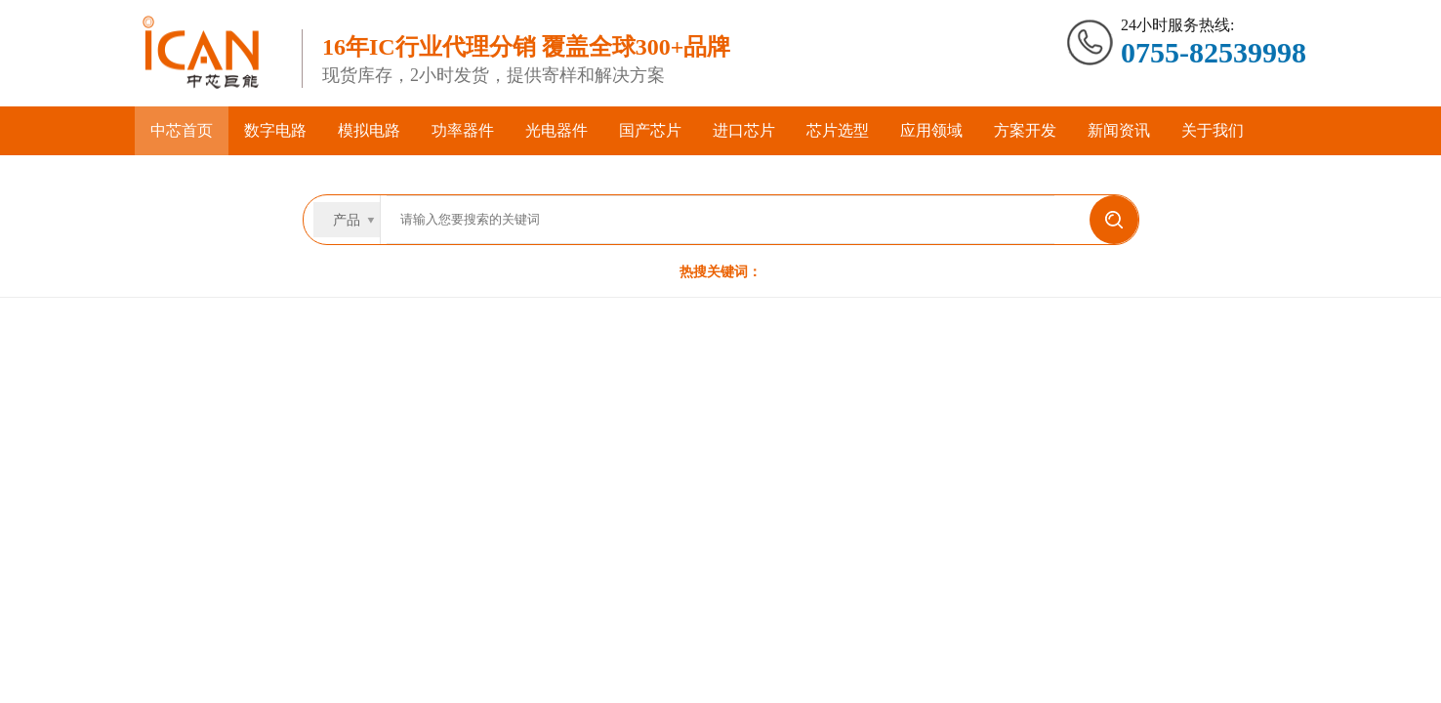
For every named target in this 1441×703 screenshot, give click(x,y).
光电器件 (556, 130)
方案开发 (1025, 130)
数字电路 (275, 130)
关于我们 (1212, 130)
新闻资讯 (1119, 130)
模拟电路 (369, 130)
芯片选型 (837, 130)
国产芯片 (650, 130)
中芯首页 (181, 130)
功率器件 (463, 130)
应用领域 (931, 130)
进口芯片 (744, 130)
